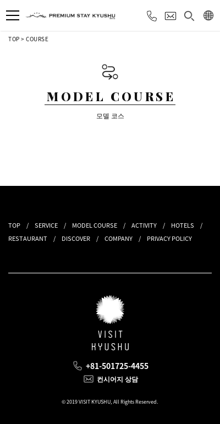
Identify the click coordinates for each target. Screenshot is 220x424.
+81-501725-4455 (117, 365)
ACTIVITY (144, 225)
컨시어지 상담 (117, 379)
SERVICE (46, 225)
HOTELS (182, 225)
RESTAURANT (27, 238)
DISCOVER (76, 238)
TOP (14, 39)
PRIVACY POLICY (169, 238)
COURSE (37, 39)
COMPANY (119, 238)
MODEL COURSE (94, 225)
